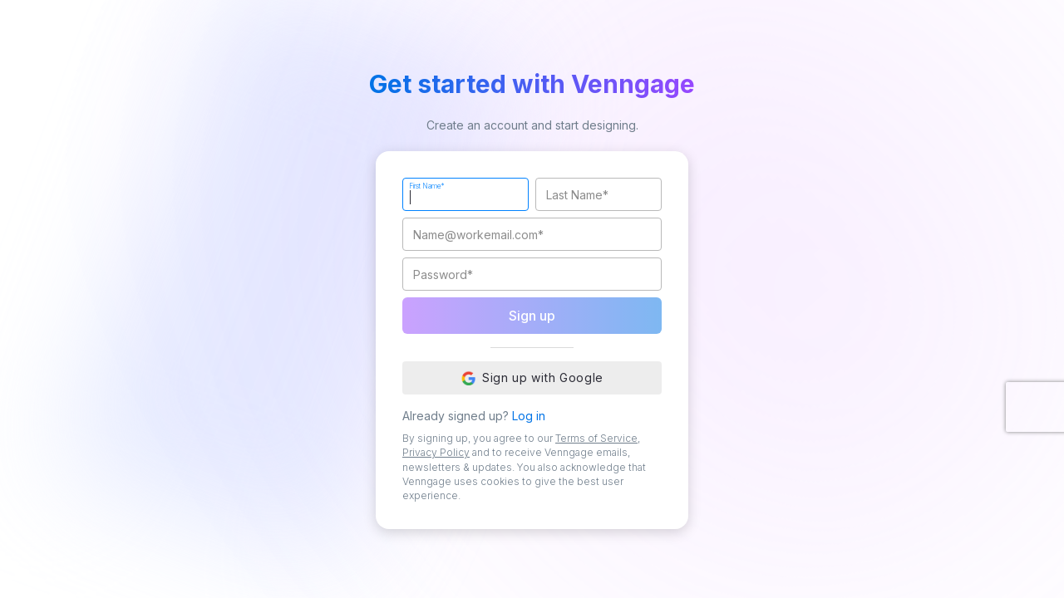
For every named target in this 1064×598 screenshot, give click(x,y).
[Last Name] (598, 194)
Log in (528, 416)
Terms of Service (596, 438)
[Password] (532, 274)
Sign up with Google (532, 377)
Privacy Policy (436, 452)
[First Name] (465, 194)
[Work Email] (532, 234)
